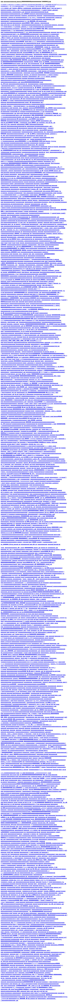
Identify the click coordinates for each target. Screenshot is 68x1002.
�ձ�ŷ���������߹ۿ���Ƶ (18, 647)
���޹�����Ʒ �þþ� (36, 876)
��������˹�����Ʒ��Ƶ (12, 470)
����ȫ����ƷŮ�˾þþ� (10, 246)
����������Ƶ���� (38, 675)
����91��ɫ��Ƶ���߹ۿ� (55, 603)
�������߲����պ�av (51, 292)
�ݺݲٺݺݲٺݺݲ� (46, 885)
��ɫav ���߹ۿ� (31, 610)
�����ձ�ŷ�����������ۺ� (15, 446)
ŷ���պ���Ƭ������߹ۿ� (40, 121)
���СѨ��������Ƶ (45, 87)
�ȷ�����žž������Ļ (10, 710)
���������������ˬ (11, 995)
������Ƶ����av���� (33, 231)
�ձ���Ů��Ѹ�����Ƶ (44, 735)
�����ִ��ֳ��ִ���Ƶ (36, 108)
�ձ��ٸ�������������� (18, 619)
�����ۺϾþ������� (10, 667)
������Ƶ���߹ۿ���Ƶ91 (46, 133)
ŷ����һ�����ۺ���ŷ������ (15, 213)
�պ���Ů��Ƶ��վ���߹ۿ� (47, 710)
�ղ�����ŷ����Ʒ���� (50, 89)
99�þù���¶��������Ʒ (19, 494)
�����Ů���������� (11, 414)
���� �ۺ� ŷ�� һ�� (19, 895)
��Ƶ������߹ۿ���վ (34, 370)
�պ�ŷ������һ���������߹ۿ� (15, 139)
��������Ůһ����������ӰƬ (14, 704)
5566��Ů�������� (9, 669)
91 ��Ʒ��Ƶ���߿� (41, 930)
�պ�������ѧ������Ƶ (28, 34)
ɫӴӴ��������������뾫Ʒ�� (44, 824)
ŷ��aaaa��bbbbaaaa (29, 455)
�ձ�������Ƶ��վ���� (11, 455)
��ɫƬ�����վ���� (58, 209)
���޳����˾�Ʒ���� (8, 800)
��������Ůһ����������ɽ (43, 333)
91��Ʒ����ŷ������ (43, 383)
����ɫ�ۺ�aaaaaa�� (9, 355)
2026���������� (9, 267)
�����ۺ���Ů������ (11, 170)
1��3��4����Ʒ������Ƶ (52, 719)
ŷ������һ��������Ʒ (11, 152)
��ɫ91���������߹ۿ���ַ (37, 174)
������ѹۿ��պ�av (32, 459)
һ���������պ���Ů (34, 169)
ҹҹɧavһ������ (28, 743)
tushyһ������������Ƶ (11, 320)
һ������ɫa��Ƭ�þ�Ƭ (52, 115)
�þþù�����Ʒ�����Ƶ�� (36, 996)
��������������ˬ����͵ (45, 278)
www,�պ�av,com (30, 724)
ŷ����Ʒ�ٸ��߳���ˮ (29, 431)
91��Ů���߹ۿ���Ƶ (49, 10)
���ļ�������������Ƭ (25, 754)
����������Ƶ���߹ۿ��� (53, 549)
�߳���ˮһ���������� (11, 244)
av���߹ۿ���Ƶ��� (26, 930)
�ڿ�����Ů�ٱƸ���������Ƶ (33, 233)
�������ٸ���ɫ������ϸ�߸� (23, 87)
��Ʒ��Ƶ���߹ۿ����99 (47, 141)
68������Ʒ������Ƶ (10, 505)
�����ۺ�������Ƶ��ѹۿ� (11, 115)
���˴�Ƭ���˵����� (56, 146)
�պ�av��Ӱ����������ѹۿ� (13, 135)
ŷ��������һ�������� (35, 588)
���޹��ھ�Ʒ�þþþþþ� (28, 268)
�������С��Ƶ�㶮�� (10, 377)
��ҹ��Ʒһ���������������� (15, 146)
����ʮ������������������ (51, 507)
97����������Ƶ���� (41, 427)
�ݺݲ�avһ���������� (48, 919)
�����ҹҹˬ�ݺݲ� (42, 455)
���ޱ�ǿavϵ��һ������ (11, 39)
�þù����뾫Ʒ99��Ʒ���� (53, 926)
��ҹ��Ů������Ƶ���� (11, 834)
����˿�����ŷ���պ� (55, 821)
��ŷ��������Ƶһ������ (12, 202)
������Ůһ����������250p (13, 21)
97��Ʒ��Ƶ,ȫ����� (51, 187)
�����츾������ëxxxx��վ (48, 305)
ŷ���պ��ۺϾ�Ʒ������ (54, 265)
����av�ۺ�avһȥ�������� (19, 230)
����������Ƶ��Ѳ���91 (26, 311)
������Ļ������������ (46, 457)
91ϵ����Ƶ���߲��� (30, 389)
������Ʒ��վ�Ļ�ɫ (29, 544)
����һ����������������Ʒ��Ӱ (16, 758)
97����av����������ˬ (11, 573)
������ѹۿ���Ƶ (45, 632)
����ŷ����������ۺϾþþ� (32, 111)
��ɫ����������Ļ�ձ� (32, 170)
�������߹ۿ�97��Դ (58, 300)
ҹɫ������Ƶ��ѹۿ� (46, 514)
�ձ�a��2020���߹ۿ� (9, 608)
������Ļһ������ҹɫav (47, 366)
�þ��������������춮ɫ (17, 472)
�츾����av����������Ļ (27, 241)
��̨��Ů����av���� (10, 305)
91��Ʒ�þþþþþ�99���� (9, 36)
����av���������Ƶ (31, 60)
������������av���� (39, 342)
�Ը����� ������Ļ (36, 634)
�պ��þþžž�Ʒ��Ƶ (54, 747)
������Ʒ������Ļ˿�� (31, 224)
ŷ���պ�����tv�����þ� (12, 75)
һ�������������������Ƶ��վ (16, 811)
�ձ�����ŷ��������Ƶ (24, 958)
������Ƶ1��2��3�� (55, 854)
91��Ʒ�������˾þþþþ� (10, 691)
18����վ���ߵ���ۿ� (42, 673)
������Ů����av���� (50, 335)
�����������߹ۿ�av (27, 461)
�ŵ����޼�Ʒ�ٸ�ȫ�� (52, 671)
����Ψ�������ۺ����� (12, 237)
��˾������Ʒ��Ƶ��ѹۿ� (47, 36)
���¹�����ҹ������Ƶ (34, 182)
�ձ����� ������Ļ (50, 606)
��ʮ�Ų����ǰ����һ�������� (42, 400)
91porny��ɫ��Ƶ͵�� (30, 867)
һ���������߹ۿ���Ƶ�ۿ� (12, 459)
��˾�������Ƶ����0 (10, 431)
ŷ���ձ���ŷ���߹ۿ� (52, 170)
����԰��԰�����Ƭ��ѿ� (22, 337)
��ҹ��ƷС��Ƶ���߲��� (52, 416)
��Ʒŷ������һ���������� (14, 145)
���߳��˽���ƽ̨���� (30, 163)
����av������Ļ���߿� (35, 728)
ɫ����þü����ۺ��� (50, 270)
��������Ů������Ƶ (11, 132)
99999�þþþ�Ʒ (21, 222)
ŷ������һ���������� (12, 43)
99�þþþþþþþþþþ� (34, 649)
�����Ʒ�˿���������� (51, 689)
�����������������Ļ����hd (16, 950)
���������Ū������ (55, 182)
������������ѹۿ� (10, 82)
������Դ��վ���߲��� (11, 60)
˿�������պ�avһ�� (51, 376)
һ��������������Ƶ (31, 25)
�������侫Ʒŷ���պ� (28, 189)
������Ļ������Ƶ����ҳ (36, 202)
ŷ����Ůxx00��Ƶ (49, 501)
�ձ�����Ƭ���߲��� (9, 429)
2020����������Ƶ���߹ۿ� (12, 117)
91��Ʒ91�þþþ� (36, 959)
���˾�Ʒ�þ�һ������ (10, 641)
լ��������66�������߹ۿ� (46, 819)
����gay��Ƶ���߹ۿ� (9, 322)
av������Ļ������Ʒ (10, 353)
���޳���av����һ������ (11, 193)
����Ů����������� (46, 363)
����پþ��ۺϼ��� (53, 411)
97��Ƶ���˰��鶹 (26, 176)
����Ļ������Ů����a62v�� (37, 143)
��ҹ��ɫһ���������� (48, 244)
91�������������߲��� (12, 568)
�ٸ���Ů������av (9, 782)
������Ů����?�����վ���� (50, 945)
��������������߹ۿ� (32, 10)
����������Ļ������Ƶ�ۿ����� (16, 645)
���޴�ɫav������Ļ (29, 244)
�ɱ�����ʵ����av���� (52, 25)
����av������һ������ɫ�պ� (14, 675)
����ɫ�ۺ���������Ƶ (11, 969)
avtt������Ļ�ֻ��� (9, 828)
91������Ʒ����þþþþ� (25, 922)
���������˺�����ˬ (10, 28)
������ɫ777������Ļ (10, 499)
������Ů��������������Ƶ (30, 30)
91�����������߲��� (11, 784)
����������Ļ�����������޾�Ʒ (46, 104)
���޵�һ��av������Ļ (32, 416)
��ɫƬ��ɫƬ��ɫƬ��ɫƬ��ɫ (10, 243)
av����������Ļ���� (34, 154)
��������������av (40, 664)
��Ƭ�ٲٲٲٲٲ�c (47, 523)
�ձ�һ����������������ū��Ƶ (15, 313)
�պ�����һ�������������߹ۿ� (44, 217)
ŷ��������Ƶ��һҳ (9, 34)
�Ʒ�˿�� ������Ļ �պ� (34, 63)
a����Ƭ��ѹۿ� (26, 991)
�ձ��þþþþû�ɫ (28, 457)
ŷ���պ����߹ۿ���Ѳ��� (54, 891)
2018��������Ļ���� (10, 597)
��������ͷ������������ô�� (16, 778)
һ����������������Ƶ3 (52, 43)
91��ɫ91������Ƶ (8, 54)
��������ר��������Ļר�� (37, 257)
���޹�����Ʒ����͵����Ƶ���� (33, 348)
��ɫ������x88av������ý (12, 582)
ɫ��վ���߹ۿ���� (34, 420)
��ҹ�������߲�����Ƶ (29, 296)
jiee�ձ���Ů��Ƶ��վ (35, 119)
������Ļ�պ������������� (31, 392)
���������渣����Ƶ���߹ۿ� (28, 748)
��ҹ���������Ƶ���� (46, 185)
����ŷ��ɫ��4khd (31, 294)
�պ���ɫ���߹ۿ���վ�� (42, 555)
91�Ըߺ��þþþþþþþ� (49, 898)
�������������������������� (31, 492)
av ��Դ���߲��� (58, 424)
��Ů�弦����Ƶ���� (58, 202)
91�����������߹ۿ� (37, 512)
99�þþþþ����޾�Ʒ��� (29, 130)
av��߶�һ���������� (52, 557)
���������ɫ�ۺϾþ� (10, 571)
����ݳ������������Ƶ (12, 501)
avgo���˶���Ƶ (52, 75)
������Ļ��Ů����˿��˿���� (14, 108)
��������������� (11, 209)
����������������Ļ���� (14, 948)
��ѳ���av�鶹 (9, 871)
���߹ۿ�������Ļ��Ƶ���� (38, 58)
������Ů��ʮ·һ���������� (31, 198)
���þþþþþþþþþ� (6, 532)
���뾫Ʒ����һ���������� (47, 481)
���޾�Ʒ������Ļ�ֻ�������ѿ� (14, 292)
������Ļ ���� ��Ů (10, 954)
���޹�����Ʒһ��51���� (11, 656)
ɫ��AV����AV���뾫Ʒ (57, 789)
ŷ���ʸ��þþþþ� (21, 634)
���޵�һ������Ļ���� (28, 782)
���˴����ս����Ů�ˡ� (10, 252)
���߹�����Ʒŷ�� (54, 527)
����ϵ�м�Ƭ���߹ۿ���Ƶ (35, 117)
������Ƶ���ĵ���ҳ (9, 180)
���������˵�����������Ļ (36, 165)
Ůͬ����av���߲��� (34, 402)
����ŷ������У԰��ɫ (21, 852)
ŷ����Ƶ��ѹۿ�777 (8, 30)
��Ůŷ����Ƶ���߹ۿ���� (31, 499)
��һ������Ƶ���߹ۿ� (16, 366)
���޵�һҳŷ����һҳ (56, 438)
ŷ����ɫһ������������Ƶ (41, 381)
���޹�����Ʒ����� (31, 435)
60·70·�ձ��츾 (30, 133)
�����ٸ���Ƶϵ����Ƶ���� (13, 235)
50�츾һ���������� (26, 735)
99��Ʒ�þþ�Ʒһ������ (10, 854)
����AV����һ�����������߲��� (16, 810)
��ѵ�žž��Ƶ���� (50, 774)
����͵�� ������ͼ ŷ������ (29, 54)
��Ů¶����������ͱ (10, 665)
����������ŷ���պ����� (14, 156)
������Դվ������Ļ (34, 47)
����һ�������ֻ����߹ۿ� (32, 49)
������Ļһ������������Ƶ (14, 91)
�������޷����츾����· (11, 307)
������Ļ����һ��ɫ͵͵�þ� (55, 769)
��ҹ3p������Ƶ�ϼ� (27, 36)
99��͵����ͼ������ (10, 189)
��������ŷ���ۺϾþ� (47, 867)
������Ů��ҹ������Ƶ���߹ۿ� (36, 148)
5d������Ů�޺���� (38, 146)
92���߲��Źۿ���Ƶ (46, 130)
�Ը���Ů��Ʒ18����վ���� (12, 654)
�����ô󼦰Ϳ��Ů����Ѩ (31, 551)
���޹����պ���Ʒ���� (29, 357)
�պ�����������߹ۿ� (11, 815)
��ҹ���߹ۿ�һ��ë (30, 656)
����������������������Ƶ (50, 765)
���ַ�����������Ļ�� (53, 60)
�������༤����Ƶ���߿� (49, 544)
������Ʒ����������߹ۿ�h (39, 126)
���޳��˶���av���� (48, 442)
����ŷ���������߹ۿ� (11, 581)
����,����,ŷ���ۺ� (35, 880)
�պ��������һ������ (54, 497)
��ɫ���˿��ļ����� (34, 237)
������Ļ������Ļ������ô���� (16, 276)
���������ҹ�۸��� (49, 298)
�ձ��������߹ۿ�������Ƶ (32, 315)
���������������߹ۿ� (41, 213)
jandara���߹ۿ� (6, 8)
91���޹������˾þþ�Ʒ (47, 542)
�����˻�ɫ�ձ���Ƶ (37, 106)
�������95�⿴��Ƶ (9, 606)
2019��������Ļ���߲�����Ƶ (13, 141)
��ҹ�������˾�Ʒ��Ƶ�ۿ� (43, 464)
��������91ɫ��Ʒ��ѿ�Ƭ (50, 954)
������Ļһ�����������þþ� (50, 41)
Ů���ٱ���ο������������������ (18, 185)
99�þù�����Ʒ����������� (48, 320)
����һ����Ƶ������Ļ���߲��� (15, 23)
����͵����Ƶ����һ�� (51, 791)
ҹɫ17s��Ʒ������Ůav (30, 787)
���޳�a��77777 (34, 289)
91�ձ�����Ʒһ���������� (31, 623)
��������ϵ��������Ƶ (49, 390)
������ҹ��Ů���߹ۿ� (30, 516)
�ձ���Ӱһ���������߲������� (15, 219)
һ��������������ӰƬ (53, 15)
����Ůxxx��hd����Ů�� (11, 69)
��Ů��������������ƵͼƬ (13, 32)
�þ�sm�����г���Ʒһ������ (42, 917)
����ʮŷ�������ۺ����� (31, 265)
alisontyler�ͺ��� (6, 279)
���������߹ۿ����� (11, 200)
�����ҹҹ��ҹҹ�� (27, 691)
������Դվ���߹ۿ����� (32, 952)
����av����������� (11, 363)
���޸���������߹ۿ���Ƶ (33, 91)
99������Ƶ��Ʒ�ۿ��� (45, 700)
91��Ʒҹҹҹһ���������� (55, 326)
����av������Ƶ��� (10, 887)
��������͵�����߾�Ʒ (42, 909)
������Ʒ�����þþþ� (43, 394)
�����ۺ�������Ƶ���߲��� (14, 418)
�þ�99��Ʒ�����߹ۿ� (9, 786)
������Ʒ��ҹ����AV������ (36, 300)
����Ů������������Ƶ (12, 97)
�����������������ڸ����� (39, 601)
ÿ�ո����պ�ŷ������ (36, 21)
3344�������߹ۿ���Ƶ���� (12, 937)
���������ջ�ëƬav (39, 350)
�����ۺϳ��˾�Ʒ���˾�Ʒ (9, 285)
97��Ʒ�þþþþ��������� (11, 148)
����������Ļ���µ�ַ (33, 969)
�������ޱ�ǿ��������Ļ (30, 93)
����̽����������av (33, 307)
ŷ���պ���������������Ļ (32, 324)
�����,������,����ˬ (11, 891)
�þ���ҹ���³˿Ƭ (7, 106)
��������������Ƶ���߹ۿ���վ (49, 902)
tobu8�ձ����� (33, 141)
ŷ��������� (45, 834)
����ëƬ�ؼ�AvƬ (27, 625)
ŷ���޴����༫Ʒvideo (36, 769)
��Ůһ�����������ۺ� (12, 287)
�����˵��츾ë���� (48, 437)
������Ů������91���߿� (49, 17)
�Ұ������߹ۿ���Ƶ (35, 222)
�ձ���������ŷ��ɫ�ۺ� (12, 457)
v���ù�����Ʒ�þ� (38, 139)
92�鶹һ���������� (33, 534)
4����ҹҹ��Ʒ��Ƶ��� (52, 65)
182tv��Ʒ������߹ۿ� (30, 335)
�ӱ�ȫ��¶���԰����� (18, 95)
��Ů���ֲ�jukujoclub (33, 340)
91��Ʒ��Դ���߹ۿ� (33, 542)
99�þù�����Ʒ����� (32, 193)
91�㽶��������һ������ (40, 26)
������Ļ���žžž (28, 95)
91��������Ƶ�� (8, 365)
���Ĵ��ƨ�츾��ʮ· (8, 956)
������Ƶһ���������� (34, 806)
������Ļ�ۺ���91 (47, 667)
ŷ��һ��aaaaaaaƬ (30, 41)
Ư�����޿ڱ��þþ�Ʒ (30, 858)
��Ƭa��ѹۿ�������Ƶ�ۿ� (28, 453)
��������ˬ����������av (41, 84)
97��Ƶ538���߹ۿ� (54, 283)
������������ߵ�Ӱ (27, 481)
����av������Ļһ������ (55, 54)
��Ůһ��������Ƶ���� (27, 919)
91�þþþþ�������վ (24, 86)
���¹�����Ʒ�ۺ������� (55, 224)
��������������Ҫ (30, 215)
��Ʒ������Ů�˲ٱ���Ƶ (44, 246)
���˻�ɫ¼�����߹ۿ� (49, 547)
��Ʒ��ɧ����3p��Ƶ (28, 50)
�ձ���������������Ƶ (12, 61)
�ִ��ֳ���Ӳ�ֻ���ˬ (30, 287)
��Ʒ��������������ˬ (29, 978)
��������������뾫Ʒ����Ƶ (35, 150)
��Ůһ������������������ (50, 922)
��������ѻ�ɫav (27, 873)
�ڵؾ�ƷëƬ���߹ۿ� (7, 38)
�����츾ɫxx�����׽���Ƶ (44, 451)
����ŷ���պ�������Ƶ (33, 470)
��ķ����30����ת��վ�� (31, 377)
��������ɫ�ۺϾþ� (53, 198)
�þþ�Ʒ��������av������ (13, 869)
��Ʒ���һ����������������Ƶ (16, 328)
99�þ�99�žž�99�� (33, 468)
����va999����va (29, 390)
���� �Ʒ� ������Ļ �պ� (56, 802)
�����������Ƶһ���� (50, 272)
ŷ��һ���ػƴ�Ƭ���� (46, 71)
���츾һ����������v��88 (55, 682)
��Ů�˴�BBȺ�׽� (44, 91)
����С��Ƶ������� (10, 215)
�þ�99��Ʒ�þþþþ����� (24, 394)
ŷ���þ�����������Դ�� (39, 387)
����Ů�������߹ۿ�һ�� (35, 204)
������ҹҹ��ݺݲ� (44, 564)
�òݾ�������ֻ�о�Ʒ (45, 562)
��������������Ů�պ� (12, 531)
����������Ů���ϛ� (46, 207)
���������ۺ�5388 (52, 231)
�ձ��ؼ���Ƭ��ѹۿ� (33, 521)
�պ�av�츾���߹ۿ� (56, 904)
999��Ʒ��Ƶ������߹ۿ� (10, 617)
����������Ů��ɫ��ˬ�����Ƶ (15, 586)
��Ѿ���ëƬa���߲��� (36, 843)
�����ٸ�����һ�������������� (17, 553)
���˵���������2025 (10, 823)
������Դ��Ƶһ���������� (30, 124)
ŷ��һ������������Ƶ (11, 76)
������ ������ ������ (52, 649)
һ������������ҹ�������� (40, 863)
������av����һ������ (12, 521)
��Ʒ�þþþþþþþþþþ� (55, 56)
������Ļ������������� (14, 643)
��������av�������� (12, 154)
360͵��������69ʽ (26, 17)
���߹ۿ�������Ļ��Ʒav (34, 628)
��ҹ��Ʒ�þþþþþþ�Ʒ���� (11, 25)
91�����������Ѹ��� (11, 329)
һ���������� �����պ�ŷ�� (14, 789)
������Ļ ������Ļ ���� (47, 780)
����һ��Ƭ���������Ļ (12, 73)
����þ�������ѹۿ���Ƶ (33, 581)
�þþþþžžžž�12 (50, 392)
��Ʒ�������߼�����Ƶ (11, 383)
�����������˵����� (12, 462)
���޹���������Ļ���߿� (33, 152)
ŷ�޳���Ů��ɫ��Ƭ (35, 948)
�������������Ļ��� (30, 285)
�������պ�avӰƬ (54, 167)
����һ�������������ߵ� (16, 102)
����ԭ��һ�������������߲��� (33, 263)
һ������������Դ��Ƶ (11, 860)
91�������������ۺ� (8, 711)
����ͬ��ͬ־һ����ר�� (33, 501)
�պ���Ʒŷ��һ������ (55, 108)
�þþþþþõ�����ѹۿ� (58, 91)
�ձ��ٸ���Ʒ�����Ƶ (53, 568)
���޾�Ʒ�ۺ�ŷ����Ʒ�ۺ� (24, 507)
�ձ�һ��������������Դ (13, 520)
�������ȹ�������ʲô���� (14, 843)
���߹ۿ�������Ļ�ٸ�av (26, 976)
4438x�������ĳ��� (43, 610)
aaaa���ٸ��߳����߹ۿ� (52, 113)
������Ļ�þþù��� (30, 475)
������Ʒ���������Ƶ (11, 283)
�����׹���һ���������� (33, 39)
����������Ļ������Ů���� (40, 98)
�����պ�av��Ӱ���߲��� (12, 989)
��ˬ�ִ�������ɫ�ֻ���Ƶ (11, 165)
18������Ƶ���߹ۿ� (10, 86)
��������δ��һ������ (48, 529)
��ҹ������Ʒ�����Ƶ (10, 627)
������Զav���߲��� (40, 344)
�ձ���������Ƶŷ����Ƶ (47, 828)
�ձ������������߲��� (33, 612)
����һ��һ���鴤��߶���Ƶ (30, 301)
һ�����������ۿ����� (12, 413)
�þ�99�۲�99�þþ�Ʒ (24, 159)
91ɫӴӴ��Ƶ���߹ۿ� (8, 26)
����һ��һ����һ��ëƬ (37, 128)
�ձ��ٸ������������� (12, 808)
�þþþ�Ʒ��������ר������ (13, 688)
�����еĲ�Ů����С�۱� (11, 604)
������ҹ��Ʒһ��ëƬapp (31, 993)
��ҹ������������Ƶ (53, 172)
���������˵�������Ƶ (26, 514)
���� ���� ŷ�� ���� (49, 163)
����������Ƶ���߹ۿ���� (28, 483)
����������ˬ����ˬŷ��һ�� (14, 658)
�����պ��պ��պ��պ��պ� (13, 340)
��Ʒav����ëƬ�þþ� (51, 339)
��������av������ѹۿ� (12, 12)
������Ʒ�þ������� (17, 220)
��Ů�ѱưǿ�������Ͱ (9, 440)
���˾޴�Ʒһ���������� (11, 78)
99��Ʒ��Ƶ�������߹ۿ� (12, 326)
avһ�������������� (50, 453)
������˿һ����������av (52, 296)
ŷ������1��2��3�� (37, 608)
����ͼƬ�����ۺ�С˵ (46, 161)
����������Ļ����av (11, 351)
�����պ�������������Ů (34, 449)
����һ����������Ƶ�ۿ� (36, 12)
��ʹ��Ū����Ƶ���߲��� (11, 407)
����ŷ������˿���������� (15, 540)
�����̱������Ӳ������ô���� (15, 344)
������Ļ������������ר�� (43, 220)
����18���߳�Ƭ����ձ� (11, 474)
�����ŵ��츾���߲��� (34, 73)
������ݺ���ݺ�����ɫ (27, 669)
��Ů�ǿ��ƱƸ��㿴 (8, 748)
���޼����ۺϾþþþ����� (58, 664)
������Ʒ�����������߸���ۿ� (37, 995)
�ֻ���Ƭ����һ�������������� (39, 14)
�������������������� (14, 512)
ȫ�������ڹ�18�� (48, 787)
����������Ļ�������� (29, 65)
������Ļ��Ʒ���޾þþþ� (53, 385)
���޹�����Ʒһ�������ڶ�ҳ (34, 132)
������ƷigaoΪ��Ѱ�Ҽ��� (54, 448)
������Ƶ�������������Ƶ (14, 289)
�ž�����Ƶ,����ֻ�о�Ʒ (10, 111)
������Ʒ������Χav (53, 965)
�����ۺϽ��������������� (15, 477)
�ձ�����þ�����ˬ (21, 532)
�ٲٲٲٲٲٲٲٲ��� (55, 680)
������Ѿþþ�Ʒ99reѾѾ (24, 638)
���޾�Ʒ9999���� (8, 433)
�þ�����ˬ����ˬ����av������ (15, 730)
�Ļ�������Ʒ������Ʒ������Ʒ (45, 647)
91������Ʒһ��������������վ (50, 743)
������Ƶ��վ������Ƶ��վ (13, 409)
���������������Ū (36, 409)
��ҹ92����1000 (28, 320)
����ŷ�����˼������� (33, 78)
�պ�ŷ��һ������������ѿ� (14, 84)
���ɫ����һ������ (10, 939)
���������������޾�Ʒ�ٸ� (48, 908)
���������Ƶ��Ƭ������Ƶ (53, 830)
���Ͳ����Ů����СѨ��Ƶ (34, 941)
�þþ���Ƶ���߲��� (29, 592)
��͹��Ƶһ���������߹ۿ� (30, 577)
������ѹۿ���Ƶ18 (42, 625)
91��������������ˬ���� (54, 726)
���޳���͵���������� (28, 365)
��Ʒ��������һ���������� (29, 711)
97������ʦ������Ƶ (48, 389)
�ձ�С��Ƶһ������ (39, 313)
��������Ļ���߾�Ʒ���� (13, 724)
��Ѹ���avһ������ (40, 23)
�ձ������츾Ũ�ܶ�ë (44, 987)
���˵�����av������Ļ (26, 71)
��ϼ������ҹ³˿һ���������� (14, 379)
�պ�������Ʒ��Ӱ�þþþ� (11, 150)
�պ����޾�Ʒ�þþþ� (27, 110)
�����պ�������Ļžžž (48, 294)
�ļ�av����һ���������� (27, 956)
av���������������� (12, 346)
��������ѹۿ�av (21, 466)
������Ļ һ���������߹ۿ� (13, 372)
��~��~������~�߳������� (41, 254)
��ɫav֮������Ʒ (7, 400)
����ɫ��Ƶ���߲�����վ (30, 353)
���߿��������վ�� (10, 991)
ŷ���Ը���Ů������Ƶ (10, 488)
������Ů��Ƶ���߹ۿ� (36, 135)
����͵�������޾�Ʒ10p (10, 191)
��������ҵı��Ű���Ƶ (52, 193)
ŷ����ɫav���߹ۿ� (8, 882)
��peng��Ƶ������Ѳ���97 (12, 211)
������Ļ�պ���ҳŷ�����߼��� (14, 217)
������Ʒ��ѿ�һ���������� (35, 209)
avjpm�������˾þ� (11, 623)
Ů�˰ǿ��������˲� (47, 189)
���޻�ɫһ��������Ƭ (52, 582)
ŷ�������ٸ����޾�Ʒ (8, 337)
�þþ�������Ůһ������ (11, 653)
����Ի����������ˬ (53, 826)
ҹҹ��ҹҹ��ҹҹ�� (50, 228)
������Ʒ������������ (17, 664)
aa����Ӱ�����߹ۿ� (50, 643)
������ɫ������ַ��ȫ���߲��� (36, 503)
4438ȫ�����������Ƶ (29, 359)
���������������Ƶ (29, 67)
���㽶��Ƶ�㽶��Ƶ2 (23, 525)
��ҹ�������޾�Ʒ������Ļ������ (16, 904)
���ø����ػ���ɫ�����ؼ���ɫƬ (14, 381)
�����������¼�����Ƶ (40, 699)
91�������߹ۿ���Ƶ (35, 156)
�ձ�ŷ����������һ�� (35, 235)
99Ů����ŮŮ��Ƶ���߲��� (54, 876)
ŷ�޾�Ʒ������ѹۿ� (56, 882)
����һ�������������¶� (13, 126)
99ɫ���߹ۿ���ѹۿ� (21, 26)
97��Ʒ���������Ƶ (52, 760)
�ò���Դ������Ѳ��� (55, 315)
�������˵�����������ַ (48, 316)
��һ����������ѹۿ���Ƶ (31, 180)
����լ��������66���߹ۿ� (30, 497)
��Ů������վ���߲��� (48, 713)
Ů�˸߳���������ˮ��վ (31, 196)
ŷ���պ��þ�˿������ (21, 8)
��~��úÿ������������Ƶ (53, 28)
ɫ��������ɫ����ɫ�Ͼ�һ (35, 413)
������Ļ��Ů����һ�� (46, 110)
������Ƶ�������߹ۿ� (11, 390)
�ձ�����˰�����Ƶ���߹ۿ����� (42, 309)
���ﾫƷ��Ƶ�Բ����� (42, 758)
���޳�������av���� (11, 577)
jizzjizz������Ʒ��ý (9, 195)
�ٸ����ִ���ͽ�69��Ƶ (30, 52)
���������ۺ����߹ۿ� (10, 885)
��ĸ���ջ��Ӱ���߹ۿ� (52, 191)
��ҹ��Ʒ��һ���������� (40, 614)
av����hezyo (5, 45)
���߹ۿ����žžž (22, 56)
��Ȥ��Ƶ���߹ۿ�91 (21, 106)
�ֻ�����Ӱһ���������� (12, 832)
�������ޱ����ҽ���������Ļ (15, 695)
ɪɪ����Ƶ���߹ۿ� (58, 290)
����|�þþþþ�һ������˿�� (12, 850)
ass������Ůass (55, 150)
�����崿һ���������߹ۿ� (12, 169)
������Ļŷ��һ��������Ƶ (32, 485)
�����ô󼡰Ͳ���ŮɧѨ (33, 549)
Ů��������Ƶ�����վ (11, 270)
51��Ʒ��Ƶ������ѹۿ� (46, 706)
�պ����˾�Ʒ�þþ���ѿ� (22, 279)
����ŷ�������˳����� (12, 294)
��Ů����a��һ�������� (54, 499)
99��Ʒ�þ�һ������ (34, 446)
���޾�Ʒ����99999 (8, 56)
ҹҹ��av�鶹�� (41, 856)
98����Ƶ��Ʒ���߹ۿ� (26, 267)
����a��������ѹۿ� (26, 529)
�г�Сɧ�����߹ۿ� (46, 355)
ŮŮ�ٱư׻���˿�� (7, 466)
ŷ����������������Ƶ (22, 45)
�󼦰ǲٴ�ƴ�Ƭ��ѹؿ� (30, 329)
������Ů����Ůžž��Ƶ (39, 861)
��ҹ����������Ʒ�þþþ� (50, 604)
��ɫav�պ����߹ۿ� (8, 651)
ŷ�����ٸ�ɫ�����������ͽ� (14, 256)
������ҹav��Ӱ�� (9, 700)
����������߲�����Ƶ (32, 172)
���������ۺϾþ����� (11, 89)
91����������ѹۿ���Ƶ (54, 370)
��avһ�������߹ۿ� (26, 780)
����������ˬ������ (12, 527)
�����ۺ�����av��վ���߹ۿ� (28, 122)
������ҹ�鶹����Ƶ (38, 532)
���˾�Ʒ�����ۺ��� (38, 56)
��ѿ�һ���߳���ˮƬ (8, 595)
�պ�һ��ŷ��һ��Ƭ (52, 590)
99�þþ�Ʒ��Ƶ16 (56, 8)
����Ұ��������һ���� (32, 815)
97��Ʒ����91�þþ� (8, 392)
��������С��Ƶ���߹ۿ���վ (41, 281)
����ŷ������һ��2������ (27, 38)
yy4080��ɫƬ (52, 449)
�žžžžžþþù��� (32, 662)
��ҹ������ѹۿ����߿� (28, 839)
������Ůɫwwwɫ (7, 507)
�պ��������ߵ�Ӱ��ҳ (52, 848)
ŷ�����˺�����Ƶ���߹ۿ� (32, 558)
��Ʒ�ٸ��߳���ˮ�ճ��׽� (9, 122)
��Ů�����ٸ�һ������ (11, 206)
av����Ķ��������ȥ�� (43, 137)
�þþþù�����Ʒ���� (16, 745)
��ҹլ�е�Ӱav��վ (24, 374)
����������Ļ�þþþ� (27, 632)
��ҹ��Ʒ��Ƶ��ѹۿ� (52, 695)
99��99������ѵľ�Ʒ (33, 102)
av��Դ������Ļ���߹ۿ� (35, 520)
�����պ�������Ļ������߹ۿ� (37, 206)
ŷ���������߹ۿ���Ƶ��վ (36, 750)
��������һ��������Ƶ (12, 182)
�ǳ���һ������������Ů (54, 521)
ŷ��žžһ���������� (57, 745)
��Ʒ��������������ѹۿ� (13, 402)
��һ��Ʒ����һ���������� (30, 113)
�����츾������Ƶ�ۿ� (24, 361)
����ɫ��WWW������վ (11, 813)
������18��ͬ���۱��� (48, 248)
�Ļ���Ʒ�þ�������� (33, 331)
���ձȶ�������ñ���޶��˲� (37, 158)
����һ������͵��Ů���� (52, 226)
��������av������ (54, 169)
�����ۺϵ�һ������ (10, 49)
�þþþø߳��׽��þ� (51, 488)
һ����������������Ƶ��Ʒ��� (44, 303)
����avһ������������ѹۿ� (42, 398)
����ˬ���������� (50, 38)
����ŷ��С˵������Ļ (10, 50)
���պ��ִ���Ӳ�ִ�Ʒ (51, 237)
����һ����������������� (15, 121)
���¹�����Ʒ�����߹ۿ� (36, 621)
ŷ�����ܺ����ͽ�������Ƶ (35, 167)
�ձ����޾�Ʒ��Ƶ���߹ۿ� (10, 449)
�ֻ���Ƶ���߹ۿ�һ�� (9, 934)
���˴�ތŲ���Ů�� (51, 47)
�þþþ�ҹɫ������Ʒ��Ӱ (37, 797)
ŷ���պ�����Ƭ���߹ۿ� (12, 357)
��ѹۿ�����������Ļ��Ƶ (12, 158)
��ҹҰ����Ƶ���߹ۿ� (35, 776)
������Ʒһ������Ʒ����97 (13, 943)
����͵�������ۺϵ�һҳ (11, 10)
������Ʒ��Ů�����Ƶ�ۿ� (14, 268)
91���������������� (12, 534)
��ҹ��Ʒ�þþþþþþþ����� (53, 711)
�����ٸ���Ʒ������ (47, 509)
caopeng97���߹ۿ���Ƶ (48, 76)
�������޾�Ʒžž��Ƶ (9, 747)
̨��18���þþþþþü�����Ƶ (49, 34)
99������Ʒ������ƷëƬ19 (11, 339)
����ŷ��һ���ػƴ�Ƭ (9, 632)
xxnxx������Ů (23, 195)
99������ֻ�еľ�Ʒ (20, 400)
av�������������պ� (47, 431)
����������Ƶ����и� (11, 231)
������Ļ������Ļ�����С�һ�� (37, 889)
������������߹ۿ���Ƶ (12, 806)
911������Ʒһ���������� (13, 863)
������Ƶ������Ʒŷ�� (11, 435)
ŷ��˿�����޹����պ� (54, 152)
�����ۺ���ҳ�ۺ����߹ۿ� (32, 444)
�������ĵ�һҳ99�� (31, 89)
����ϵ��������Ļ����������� (17, 673)
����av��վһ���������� (52, 357)
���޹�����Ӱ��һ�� (9, 301)
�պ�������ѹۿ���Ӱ (10, 315)
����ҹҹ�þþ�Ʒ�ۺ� (47, 122)
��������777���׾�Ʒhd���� (42, 697)
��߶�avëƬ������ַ (35, 715)
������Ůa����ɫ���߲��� (46, 239)
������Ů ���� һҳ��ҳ (11, 928)
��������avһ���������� (14, 420)
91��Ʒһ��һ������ (31, 653)
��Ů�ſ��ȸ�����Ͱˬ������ (13, 174)
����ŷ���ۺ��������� (32, 821)
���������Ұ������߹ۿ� (46, 45)
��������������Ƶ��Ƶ (51, 396)
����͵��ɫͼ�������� (25, 316)
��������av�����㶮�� (12, 946)
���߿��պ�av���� (35, 145)
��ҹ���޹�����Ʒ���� (40, 494)
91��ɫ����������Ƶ (28, 440)
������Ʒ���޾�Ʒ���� (11, 438)
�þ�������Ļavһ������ (31, 191)
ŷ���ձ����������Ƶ (54, 243)
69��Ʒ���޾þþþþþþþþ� (45, 403)
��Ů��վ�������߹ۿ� (42, 95)
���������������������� (29, 100)
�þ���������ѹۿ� (56, 734)
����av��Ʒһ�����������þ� (14, 281)
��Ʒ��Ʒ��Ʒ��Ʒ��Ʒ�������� (45, 230)
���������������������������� (19, 878)
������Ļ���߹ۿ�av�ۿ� (33, 339)
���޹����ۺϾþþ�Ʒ (5, 761)
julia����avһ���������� (12, 723)
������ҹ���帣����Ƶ (11, 15)
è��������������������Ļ (15, 649)
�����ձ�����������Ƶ (49, 934)
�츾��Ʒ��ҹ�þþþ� (34, 418)
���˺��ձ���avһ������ (44, 279)
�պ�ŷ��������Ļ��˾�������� (16, 909)
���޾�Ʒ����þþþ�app (58, 355)
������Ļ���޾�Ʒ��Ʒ (48, 839)
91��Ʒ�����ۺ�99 (8, 987)
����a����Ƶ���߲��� (31, 28)
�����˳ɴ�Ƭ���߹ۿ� (32, 346)
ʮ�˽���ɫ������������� (38, 32)
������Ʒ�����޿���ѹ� (12, 14)
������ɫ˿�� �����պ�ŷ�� (13, 98)
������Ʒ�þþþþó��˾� (32, 593)
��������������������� (36, 813)
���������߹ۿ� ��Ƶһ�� (32, 448)
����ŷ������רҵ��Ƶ (50, 832)
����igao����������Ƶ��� (37, 795)
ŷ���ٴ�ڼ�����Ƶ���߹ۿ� (28, 689)
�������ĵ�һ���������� (13, 80)
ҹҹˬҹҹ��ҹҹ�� (50, 446)
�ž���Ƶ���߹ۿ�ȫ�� (27, 305)
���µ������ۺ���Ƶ (33, 211)
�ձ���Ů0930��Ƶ (7, 100)
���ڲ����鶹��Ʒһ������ (41, 472)
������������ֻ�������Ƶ (14, 676)
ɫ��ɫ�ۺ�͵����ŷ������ (35, 75)
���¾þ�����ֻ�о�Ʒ (46, 440)
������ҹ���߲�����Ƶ (11, 558)
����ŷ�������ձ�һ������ (14, 119)
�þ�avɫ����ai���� (9, 978)
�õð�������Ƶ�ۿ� (32, 43)
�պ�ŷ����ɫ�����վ (44, 595)
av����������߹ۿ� (9, 1000)
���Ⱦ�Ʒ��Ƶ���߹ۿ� (9, 374)
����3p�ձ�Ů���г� (45, 928)
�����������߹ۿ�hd (40, 950)
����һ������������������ (16, 19)
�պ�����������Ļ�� (24, 178)
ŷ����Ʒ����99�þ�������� (14, 228)
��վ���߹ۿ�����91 (28, 438)
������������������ (13, 47)
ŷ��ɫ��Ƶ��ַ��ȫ (47, 468)
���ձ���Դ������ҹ (35, 590)
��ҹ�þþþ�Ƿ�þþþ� (40, 991)
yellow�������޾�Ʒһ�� (30, 226)
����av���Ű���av (29, 200)
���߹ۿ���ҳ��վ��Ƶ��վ (32, 860)
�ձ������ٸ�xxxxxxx (48, 52)
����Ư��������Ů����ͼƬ (34, 584)
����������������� (25, 161)
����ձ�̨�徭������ (10, 348)
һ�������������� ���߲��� (33, 274)
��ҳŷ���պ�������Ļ (29, 900)
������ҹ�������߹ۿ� (54, 573)
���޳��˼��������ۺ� (50, 195)
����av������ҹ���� (31, 15)
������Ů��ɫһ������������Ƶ (15, 427)
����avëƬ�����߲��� (44, 267)
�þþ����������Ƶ (16, 750)
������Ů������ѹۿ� (11, 196)
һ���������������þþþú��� (45, 259)
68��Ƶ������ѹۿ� (55, 800)
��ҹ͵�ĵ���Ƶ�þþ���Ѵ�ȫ (27, 760)
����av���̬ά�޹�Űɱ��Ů (10, 444)
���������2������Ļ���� (34, 252)
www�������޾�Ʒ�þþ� (50, 346)
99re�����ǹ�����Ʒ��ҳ (38, 658)
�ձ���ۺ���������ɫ (54, 49)
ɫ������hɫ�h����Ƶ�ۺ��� (36, 566)
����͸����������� (49, 409)
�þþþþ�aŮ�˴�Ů (46, 978)
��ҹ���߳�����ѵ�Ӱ (9, 93)
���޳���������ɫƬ (9, 461)
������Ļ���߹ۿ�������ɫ (13, 183)
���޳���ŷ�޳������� (29, 667)
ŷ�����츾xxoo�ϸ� (49, 748)
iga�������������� (11, 425)
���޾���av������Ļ (10, 187)
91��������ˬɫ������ (11, 752)
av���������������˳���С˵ (14, 309)
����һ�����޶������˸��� (47, 196)
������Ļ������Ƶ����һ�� (48, 97)
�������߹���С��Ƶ (41, 8)
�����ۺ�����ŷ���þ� (11, 893)
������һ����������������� (16, 278)
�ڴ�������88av (50, 180)
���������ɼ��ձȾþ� (10, 442)
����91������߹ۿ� (31, 76)
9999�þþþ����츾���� (49, 616)
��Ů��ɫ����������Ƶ (25, 856)
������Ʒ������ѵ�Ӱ (57, 915)
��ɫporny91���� (7, 161)
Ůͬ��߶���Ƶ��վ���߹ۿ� (11, 935)
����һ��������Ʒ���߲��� (13, 671)
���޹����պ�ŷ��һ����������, (44, 466)
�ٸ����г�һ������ (43, 86)
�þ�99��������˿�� (10, 176)
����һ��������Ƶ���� (55, 73)
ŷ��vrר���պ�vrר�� (46, 50)
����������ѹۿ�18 (9, 274)
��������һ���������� (13, 58)
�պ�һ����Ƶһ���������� (13, 424)
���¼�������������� (32, 243)
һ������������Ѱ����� (13, 996)
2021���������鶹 (52, 784)
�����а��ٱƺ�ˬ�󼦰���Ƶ (11, 224)
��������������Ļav (39, 871)
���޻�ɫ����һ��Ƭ (46, 570)
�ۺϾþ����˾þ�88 (7, 464)
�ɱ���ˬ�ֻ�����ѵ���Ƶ (11, 272)
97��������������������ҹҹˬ (16, 259)
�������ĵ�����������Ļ (38, 80)
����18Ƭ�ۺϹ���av (45, 407)
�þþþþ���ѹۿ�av (7, 492)
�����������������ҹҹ (23, 368)
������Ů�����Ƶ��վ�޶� (11, 52)
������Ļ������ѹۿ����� (14, 636)
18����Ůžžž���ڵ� (30, 834)
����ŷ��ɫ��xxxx (58, 32)
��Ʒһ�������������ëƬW (13, 621)
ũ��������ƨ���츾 (55, 850)
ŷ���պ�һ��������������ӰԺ (37, 462)
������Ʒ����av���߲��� (12, 41)
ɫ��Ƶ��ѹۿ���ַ (55, 263)
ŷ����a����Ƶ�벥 (8, 919)
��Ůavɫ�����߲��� (51, 836)
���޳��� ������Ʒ (55, 39)
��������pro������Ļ (39, 540)
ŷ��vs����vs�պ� (47, 575)
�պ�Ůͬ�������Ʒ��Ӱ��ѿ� (43, 159)
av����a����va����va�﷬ (30, 429)
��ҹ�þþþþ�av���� (8, 124)
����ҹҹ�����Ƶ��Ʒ (9, 296)
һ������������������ (43, 219)
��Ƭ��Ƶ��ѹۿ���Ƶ (50, 483)
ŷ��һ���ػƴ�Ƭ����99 (49, 737)
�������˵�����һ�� (34, 261)
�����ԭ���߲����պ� (56, 132)
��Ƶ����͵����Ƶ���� (11, 172)
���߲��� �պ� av (28, 474)
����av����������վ (45, 178)
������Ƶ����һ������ (30, 187)
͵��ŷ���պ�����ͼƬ (38, 195)
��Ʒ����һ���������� (12, 143)
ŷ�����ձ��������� (11, 163)
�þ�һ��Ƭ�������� (10, 437)
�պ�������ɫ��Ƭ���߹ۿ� (12, 63)
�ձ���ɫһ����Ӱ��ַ (9, 490)
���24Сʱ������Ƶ (8, 865)
